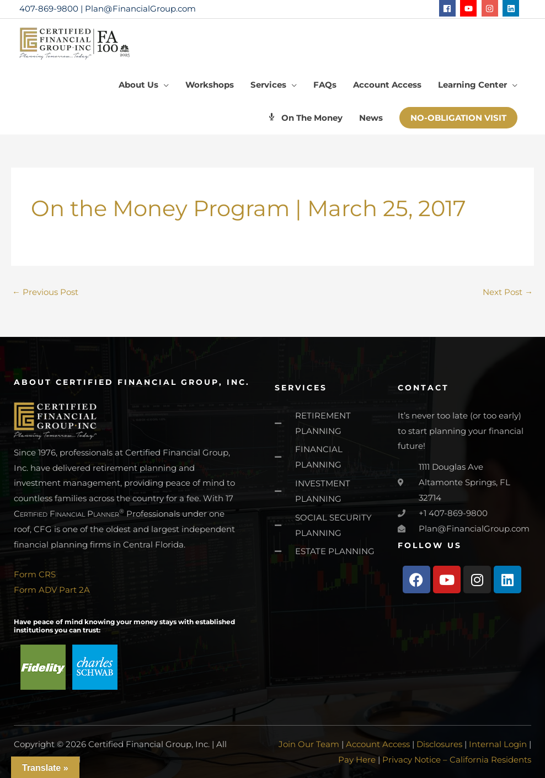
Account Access (378, 744)
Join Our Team (309, 744)
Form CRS (35, 574)
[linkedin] (512, 8)
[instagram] (491, 8)
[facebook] (448, 8)
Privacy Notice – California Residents (456, 759)
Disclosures (439, 744)
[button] (458, 118)
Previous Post (45, 292)
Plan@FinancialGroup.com (140, 8)
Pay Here (357, 759)
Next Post (508, 292)
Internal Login (498, 744)
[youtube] (469, 8)
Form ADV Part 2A (52, 589)
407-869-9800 (48, 8)
